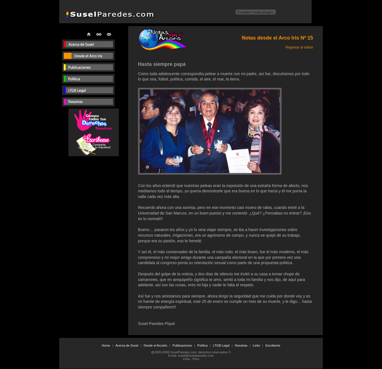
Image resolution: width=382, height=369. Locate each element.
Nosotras (241, 345)
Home (106, 345)
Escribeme (272, 345)
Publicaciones (88, 68)
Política (202, 345)
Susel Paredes (88, 45)
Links (256, 345)
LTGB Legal (221, 345)
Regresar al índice (299, 47)
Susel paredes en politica (88, 80)
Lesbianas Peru (88, 103)
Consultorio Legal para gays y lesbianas (88, 91)
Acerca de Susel (127, 345)
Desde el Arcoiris (155, 345)
